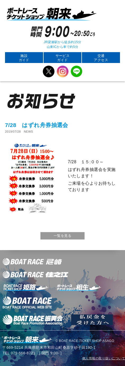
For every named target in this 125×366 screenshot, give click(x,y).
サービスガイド (62, 58)
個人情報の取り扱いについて (103, 358)
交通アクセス (101, 58)
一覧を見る (62, 236)
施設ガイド (24, 58)
